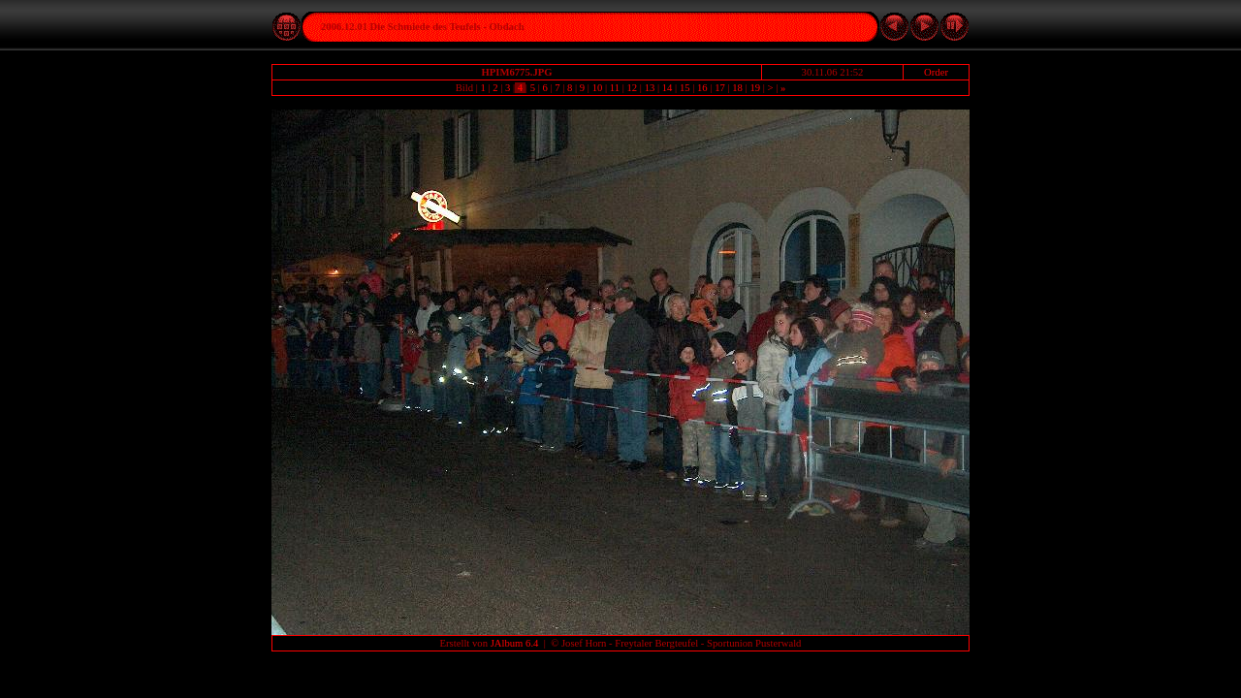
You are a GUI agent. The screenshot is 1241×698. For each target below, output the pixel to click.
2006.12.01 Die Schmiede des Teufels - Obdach (423, 26)
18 (738, 87)
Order (936, 72)
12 (632, 87)
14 (667, 87)
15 (684, 87)
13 (649, 87)
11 (614, 87)
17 (719, 87)
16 (702, 87)
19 (755, 87)
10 (597, 87)
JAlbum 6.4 (515, 643)
